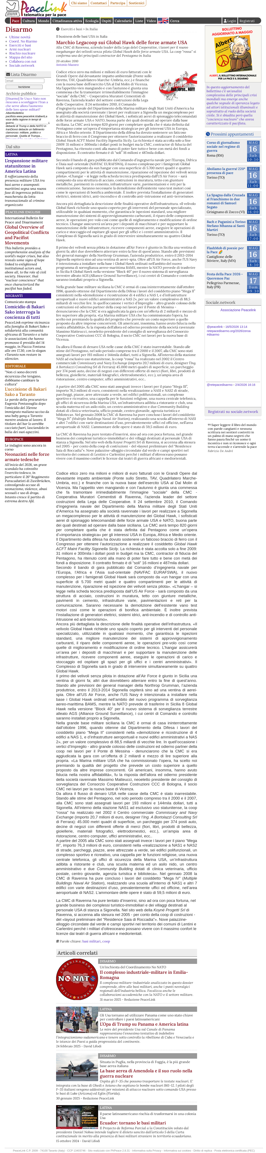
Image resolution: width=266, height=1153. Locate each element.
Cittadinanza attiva (67, 21)
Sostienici (136, 3)
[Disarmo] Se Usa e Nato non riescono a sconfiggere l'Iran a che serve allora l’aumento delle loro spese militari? (27, 104)
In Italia (92, 29)
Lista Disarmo (23, 74)
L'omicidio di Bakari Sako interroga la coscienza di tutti (25, 312)
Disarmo (18, 29)
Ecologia (92, 21)
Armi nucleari (20, 49)
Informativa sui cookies (177, 1150)
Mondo (43, 21)
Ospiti (106, 21)
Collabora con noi (22, 61)
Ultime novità (19, 37)
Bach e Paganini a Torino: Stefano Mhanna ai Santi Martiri (226, 226)
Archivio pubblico (21, 93)
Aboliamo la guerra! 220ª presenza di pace (226, 171)
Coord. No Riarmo (23, 41)
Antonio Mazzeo (67, 65)
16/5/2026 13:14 (236, 326)
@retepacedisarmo (220, 384)
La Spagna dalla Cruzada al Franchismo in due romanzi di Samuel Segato (226, 201)
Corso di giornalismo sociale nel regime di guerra (223, 146)
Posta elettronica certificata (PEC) (234, 1150)
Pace (15, 21)
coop (106, 941)
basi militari (91, 941)
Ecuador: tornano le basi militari (133, 1123)
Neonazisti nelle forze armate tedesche (27, 456)
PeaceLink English (22, 212)
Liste (139, 21)
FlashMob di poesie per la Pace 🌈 (225, 250)
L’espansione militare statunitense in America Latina (26, 166)
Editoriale (15, 366)
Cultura (29, 21)
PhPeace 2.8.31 (120, 1150)
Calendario (123, 21)
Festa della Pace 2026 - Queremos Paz (225, 276)
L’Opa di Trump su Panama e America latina (144, 1024)
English (163, 20)
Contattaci (99, 3)
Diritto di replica (203, 1150)
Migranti (14, 296)
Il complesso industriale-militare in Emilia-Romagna (144, 974)
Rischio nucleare (22, 53)
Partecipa (117, 3)
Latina (11, 154)
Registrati (247, 21)
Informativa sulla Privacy (146, 1150)
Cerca (174, 21)
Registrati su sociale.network (233, 411)
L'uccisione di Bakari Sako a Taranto (25, 391)
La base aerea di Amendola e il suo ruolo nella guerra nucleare (146, 1073)
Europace (14, 439)
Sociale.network (21, 65)
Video (151, 21)
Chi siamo (79, 3)
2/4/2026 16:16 (245, 384)
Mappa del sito (20, 57)
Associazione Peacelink (238, 310)
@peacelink (215, 326)
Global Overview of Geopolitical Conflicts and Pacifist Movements (27, 235)
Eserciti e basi (20, 45)
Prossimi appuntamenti (232, 134)
